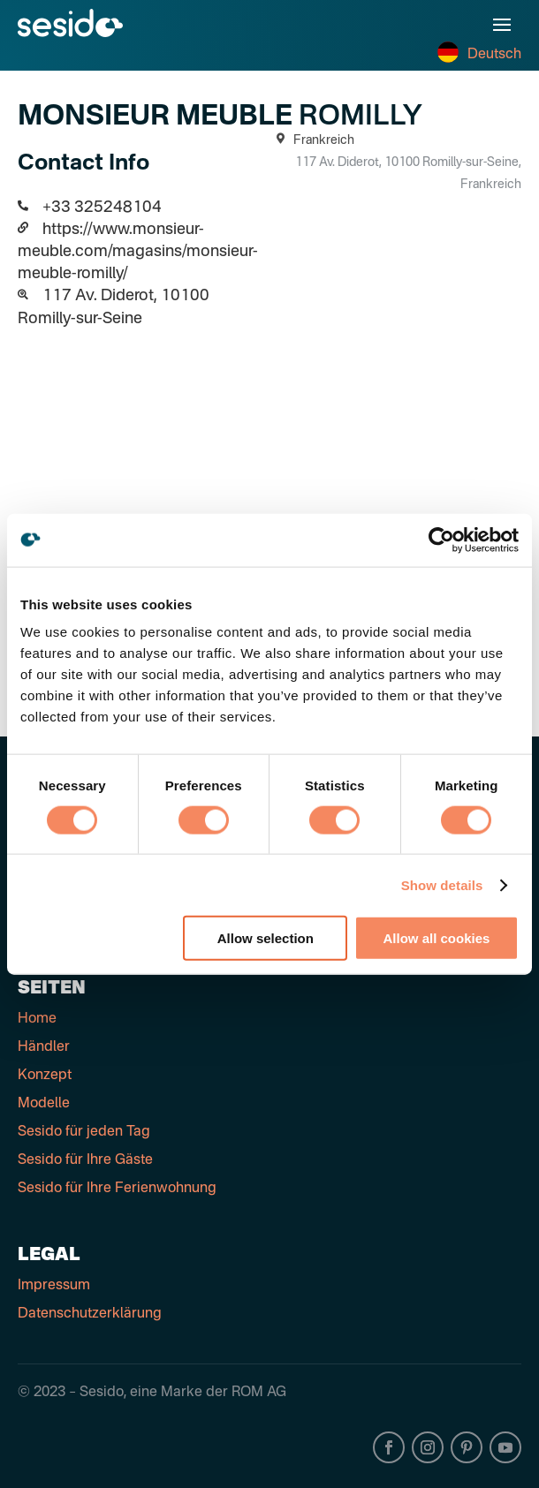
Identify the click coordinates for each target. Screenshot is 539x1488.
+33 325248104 (102, 207)
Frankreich (312, 140)
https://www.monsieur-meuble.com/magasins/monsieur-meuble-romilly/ (138, 252)
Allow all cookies (436, 938)
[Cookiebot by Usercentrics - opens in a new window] (441, 539)
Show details (442, 884)
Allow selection (265, 938)
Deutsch (479, 55)
